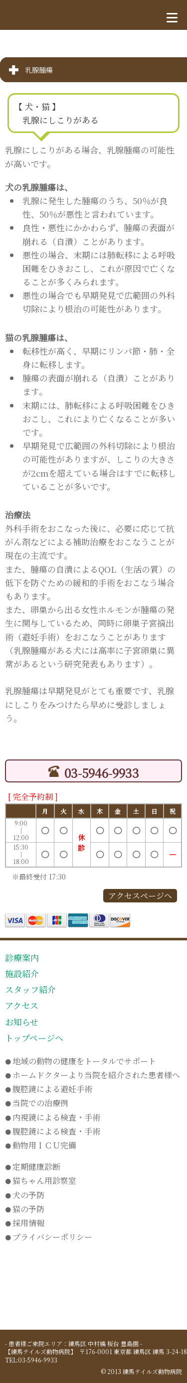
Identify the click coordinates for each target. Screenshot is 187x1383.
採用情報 (24, 1223)
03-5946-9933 (93, 772)
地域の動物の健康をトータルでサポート (80, 1061)
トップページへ (34, 1037)
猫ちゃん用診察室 (40, 1180)
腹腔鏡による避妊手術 (48, 1089)
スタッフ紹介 (30, 989)
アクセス (21, 1005)
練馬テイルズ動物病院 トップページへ (55, 13)
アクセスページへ (140, 895)
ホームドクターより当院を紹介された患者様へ (92, 1075)
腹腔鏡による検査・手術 (52, 1131)
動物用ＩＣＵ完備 (40, 1145)
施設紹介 (22, 973)
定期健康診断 (32, 1166)
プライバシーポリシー (48, 1237)
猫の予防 (24, 1209)
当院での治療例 (36, 1103)
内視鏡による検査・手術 (52, 1117)
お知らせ (21, 1021)
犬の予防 (24, 1195)
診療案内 (22, 957)
